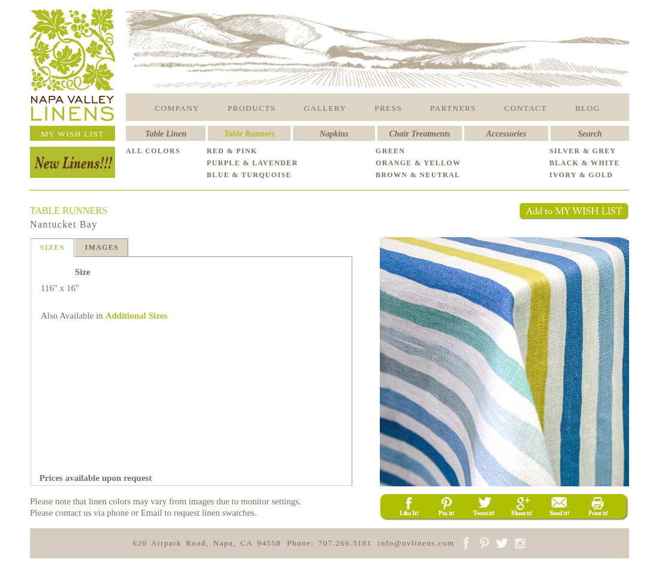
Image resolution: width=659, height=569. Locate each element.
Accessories (506, 133)
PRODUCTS (252, 108)
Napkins (333, 133)
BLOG (587, 108)
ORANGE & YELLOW (418, 163)
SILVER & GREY (582, 151)
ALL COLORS (153, 151)
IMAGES (102, 247)
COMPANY (177, 108)
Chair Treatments (420, 133)
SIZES (52, 247)
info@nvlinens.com (416, 542)
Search (589, 133)
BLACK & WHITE (584, 163)
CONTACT (525, 108)
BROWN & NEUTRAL (418, 175)
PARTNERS (453, 108)
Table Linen (165, 133)
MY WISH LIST (72, 133)
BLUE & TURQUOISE (249, 175)
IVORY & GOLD (581, 175)
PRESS (388, 108)
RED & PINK (232, 151)
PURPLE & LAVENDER (252, 163)
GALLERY (325, 108)
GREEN (390, 151)
